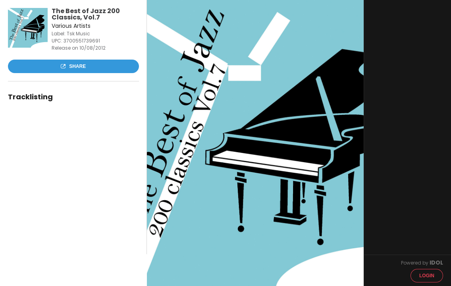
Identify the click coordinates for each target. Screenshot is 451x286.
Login (426, 275)
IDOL (436, 263)
